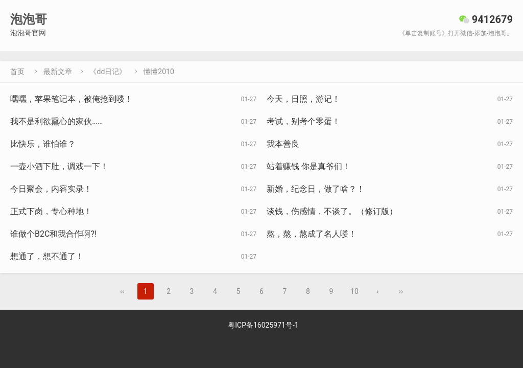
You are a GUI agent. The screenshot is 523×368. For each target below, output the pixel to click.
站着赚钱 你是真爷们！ (308, 166)
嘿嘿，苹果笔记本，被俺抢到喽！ (71, 99)
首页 (17, 71)
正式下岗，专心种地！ (51, 211)
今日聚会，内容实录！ (51, 189)
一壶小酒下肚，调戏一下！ (59, 166)
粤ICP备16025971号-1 (263, 325)
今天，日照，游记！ (303, 99)
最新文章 (57, 71)
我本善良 (283, 144)
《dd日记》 (107, 71)
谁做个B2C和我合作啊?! (53, 234)
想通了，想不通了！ (47, 256)
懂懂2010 (159, 71)
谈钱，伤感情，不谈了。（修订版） (332, 211)
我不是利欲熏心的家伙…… (56, 121)
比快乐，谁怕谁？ (43, 144)
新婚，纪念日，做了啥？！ (316, 189)
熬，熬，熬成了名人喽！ (311, 234)
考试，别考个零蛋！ (303, 121)
